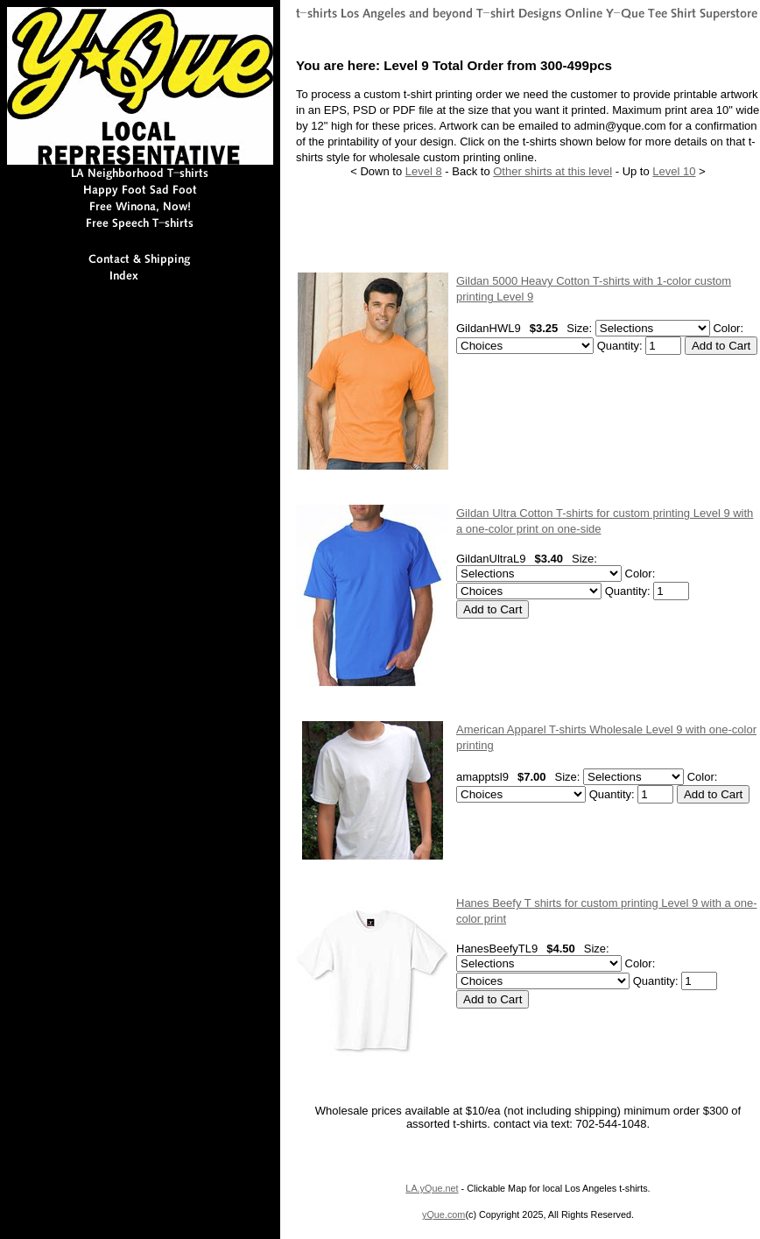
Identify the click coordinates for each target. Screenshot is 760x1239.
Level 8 (423, 171)
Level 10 (673, 171)
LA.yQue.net (431, 1188)
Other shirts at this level (552, 171)
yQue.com (443, 1214)
